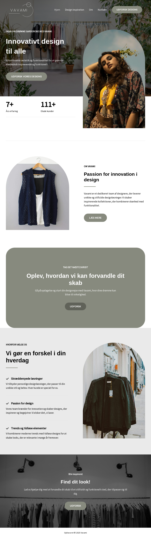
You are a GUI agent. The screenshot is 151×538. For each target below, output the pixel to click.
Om (91, 9)
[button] (127, 9)
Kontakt (102, 9)
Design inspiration (74, 9)
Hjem (57, 9)
